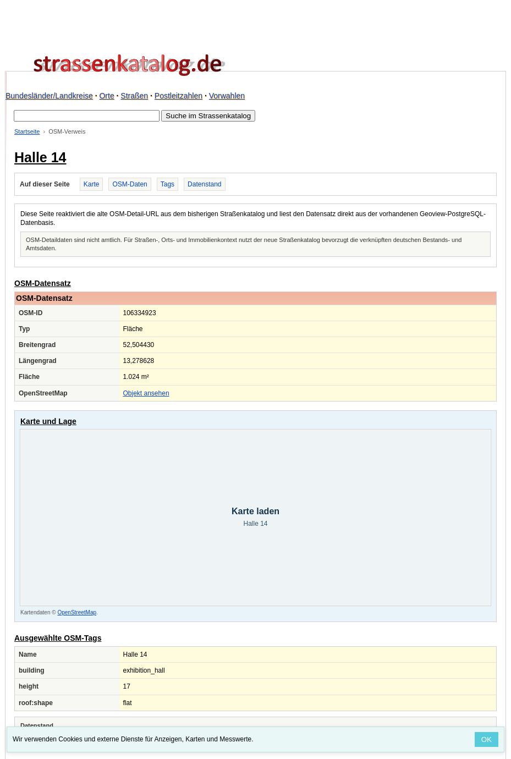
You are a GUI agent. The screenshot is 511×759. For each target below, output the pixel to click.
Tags (167, 184)
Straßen (134, 95)
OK (486, 739)
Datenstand (204, 184)
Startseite (27, 131)
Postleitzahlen (178, 95)
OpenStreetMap (76, 612)
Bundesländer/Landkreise (49, 95)
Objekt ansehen (146, 393)
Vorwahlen (227, 95)
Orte (106, 95)
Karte (92, 184)
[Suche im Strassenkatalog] (87, 116)
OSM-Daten (129, 184)
